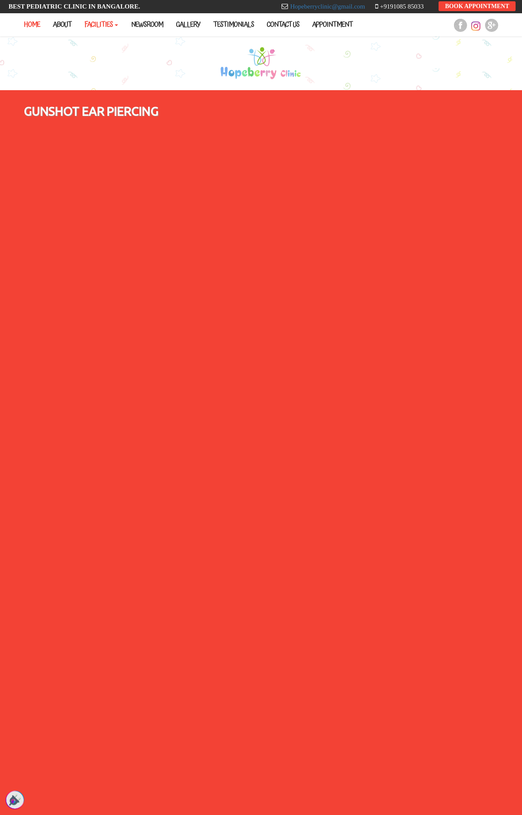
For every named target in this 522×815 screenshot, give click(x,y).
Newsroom (147, 25)
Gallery (188, 25)
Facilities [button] (101, 25)
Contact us (283, 25)
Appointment (332, 25)
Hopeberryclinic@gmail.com (328, 6)
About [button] (62, 25)
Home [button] (32, 25)
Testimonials (233, 25)
